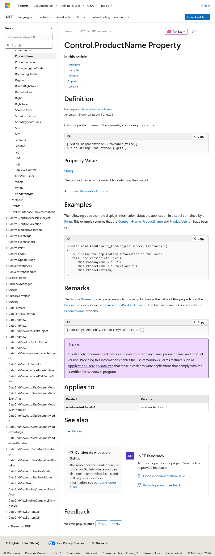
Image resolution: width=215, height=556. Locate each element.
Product (70, 305)
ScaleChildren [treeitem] (24, 110)
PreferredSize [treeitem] (23, 50)
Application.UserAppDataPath (90, 365)
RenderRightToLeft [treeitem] (27, 86)
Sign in (205, 5)
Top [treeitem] (17, 164)
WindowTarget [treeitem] (24, 194)
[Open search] (195, 5)
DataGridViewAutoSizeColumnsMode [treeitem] (31, 418)
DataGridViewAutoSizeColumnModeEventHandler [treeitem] (31, 407)
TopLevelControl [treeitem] (25, 170)
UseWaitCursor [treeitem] (24, 176)
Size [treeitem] (17, 134)
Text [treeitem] (17, 158)
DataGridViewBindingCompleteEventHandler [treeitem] (31, 503)
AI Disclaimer (11, 553)
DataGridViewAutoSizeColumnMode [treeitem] (31, 387)
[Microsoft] (7, 5)
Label (178, 215)
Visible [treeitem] (19, 182)
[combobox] (28, 37)
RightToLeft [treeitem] (22, 104)
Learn (68, 31)
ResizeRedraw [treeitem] (23, 92)
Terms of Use (151, 553)
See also (73, 87)
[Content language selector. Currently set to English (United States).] (22, 543)
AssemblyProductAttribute (127, 305)
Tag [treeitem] (17, 152)
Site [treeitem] (17, 128)
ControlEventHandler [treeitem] (21, 242)
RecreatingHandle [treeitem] (26, 74)
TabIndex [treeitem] (20, 140)
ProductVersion (181, 221)
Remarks (73, 76)
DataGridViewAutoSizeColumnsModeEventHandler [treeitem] (31, 440)
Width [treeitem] (19, 188)
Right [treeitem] (18, 98)
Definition (74, 65)
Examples (73, 70)
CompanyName (129, 221)
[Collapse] (51, 28)
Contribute (73, 553)
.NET (82, 31)
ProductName (152, 221)
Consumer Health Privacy (119, 553)
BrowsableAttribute (94, 191)
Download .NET (197, 17)
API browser (99, 31)
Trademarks (172, 553)
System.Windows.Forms (96, 109)
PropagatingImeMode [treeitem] (29, 68)
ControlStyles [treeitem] (17, 254)
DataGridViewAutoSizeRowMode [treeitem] (29, 471)
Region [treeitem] (19, 80)
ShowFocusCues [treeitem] (25, 116)
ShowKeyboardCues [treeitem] (28, 122)
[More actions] (204, 31)
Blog (55, 553)
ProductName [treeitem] (24, 56)
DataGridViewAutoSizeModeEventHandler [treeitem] (32, 462)
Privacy (90, 553)
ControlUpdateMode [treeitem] (21, 260)
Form (68, 221)
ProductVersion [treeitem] (25, 62)
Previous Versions (36, 553)
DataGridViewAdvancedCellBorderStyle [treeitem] (31, 378)
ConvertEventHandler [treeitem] (22, 272)
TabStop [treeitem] (20, 146)
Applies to (74, 81)
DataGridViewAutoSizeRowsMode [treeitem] (30, 477)
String (68, 171)
